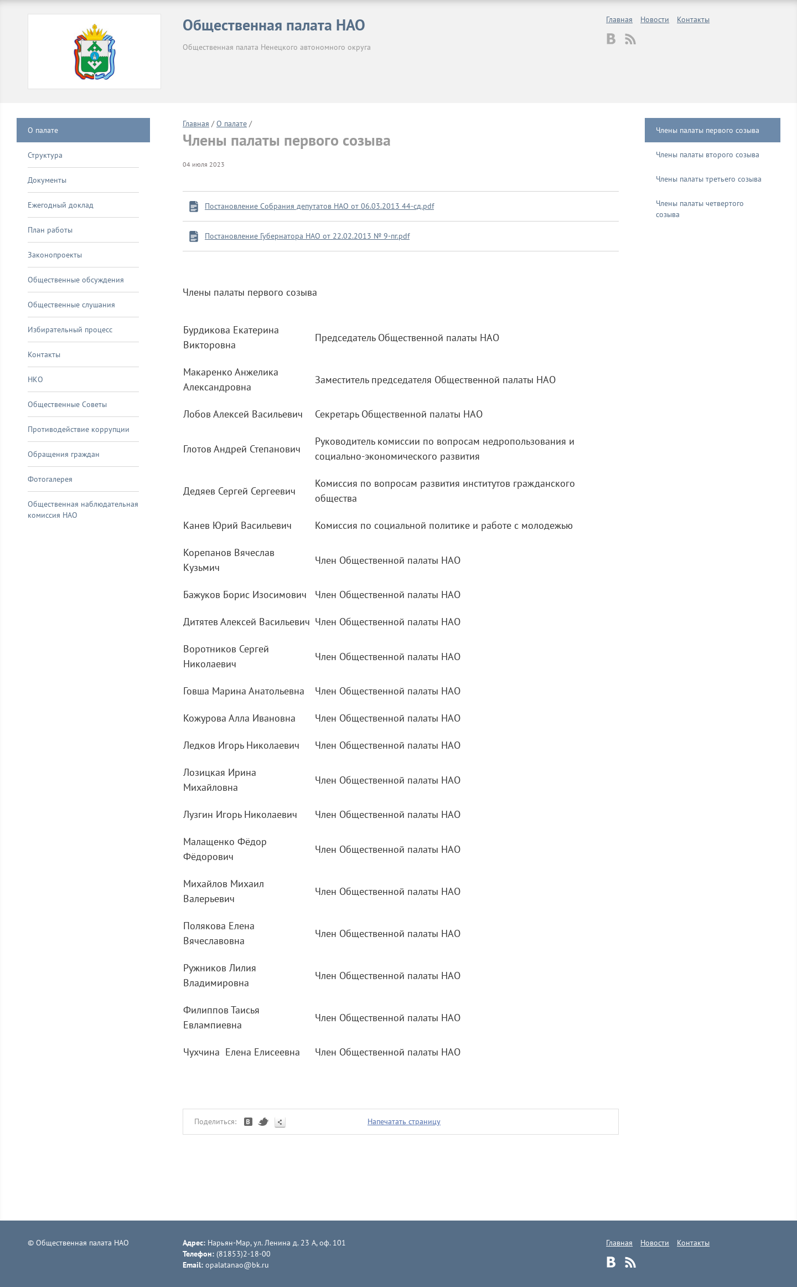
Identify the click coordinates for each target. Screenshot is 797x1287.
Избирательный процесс (70, 329)
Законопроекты (55, 255)
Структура (45, 155)
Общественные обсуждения (76, 280)
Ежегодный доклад (61, 205)
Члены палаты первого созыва (707, 130)
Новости (654, 19)
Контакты (693, 19)
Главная (619, 19)
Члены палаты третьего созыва (709, 179)
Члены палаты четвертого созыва (700, 208)
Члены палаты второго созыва (707, 154)
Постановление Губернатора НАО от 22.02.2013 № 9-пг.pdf (307, 236)
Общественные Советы (67, 404)
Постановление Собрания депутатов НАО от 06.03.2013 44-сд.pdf (319, 206)
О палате (43, 130)
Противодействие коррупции (79, 429)
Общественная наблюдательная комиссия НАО (83, 509)
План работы (50, 230)
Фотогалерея (50, 479)
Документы (47, 180)
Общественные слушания (71, 305)
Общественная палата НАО (274, 24)
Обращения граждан (64, 454)
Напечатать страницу (404, 1121)
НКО (35, 379)
